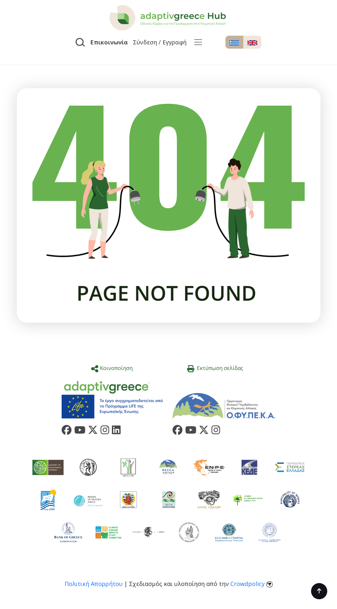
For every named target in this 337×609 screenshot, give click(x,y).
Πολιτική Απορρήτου (94, 584)
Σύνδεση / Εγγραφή (160, 42)
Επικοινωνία (109, 42)
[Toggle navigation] (198, 42)
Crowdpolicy (247, 584)
